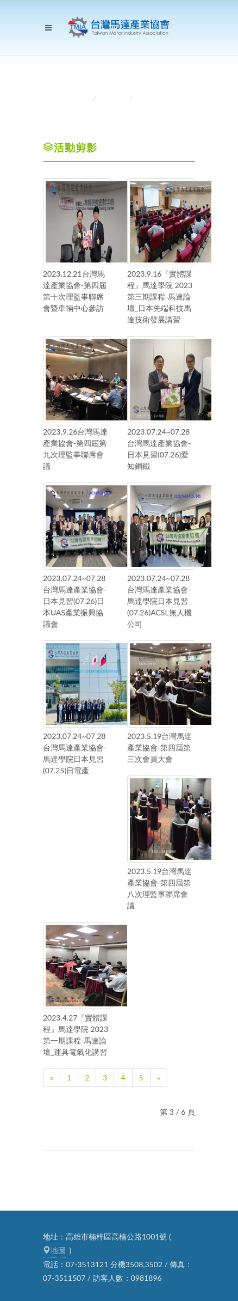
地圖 (54, 1250)
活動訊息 (114, 99)
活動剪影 (149, 99)
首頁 (82, 99)
